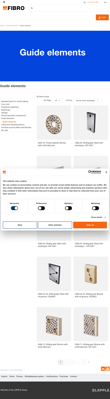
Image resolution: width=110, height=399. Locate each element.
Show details (96, 217)
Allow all (90, 225)
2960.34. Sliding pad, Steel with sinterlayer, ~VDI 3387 (89, 245)
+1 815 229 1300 (92, 2)
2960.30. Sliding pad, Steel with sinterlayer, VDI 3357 (89, 144)
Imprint (4, 377)
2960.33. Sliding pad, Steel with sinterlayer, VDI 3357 (52, 245)
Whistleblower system (34, 377)
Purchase (64, 377)
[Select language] (106, 2)
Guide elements (12, 26)
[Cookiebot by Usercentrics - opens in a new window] (90, 172)
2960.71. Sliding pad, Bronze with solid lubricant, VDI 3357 (90, 346)
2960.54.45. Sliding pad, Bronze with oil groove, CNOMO (89, 295)
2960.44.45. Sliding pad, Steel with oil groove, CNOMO (53, 295)
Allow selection (55, 225)
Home (2, 26)
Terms (12, 377)
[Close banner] (106, 172)
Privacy (19, 377)
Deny (20, 225)
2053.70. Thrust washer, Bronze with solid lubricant (52, 144)
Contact (73, 377)
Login (102, 18)
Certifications (52, 377)
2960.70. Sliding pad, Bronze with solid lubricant (53, 346)
